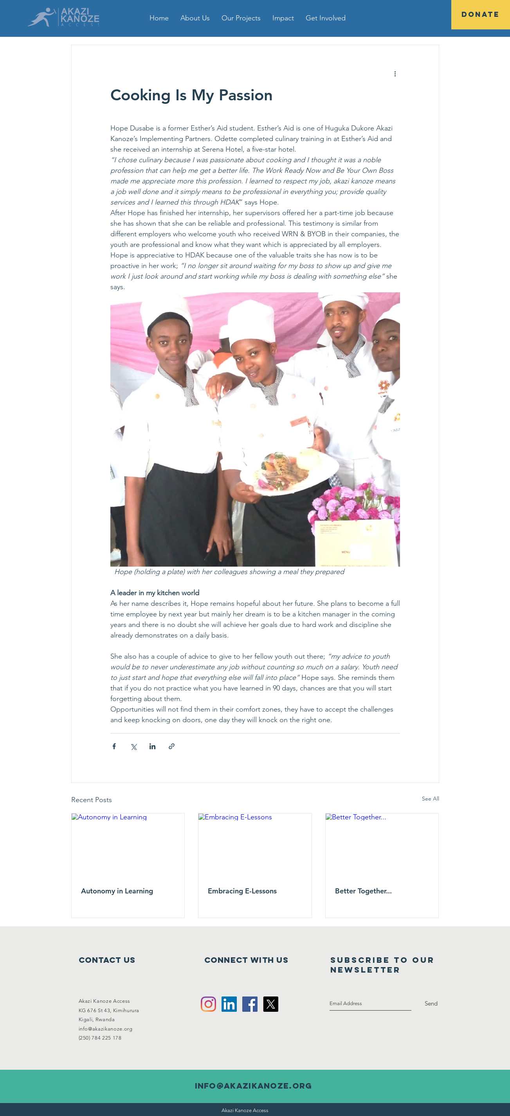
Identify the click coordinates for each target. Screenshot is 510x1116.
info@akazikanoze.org (106, 1029)
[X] (270, 1004)
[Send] (431, 1003)
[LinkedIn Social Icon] (229, 1004)
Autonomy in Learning (117, 890)
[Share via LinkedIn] (152, 746)
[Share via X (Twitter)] (133, 746)
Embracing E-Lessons (242, 890)
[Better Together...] (382, 845)
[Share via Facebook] (114, 746)
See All (430, 798)
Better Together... (363, 890)
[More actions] (395, 73)
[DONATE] (480, 14)
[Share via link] (171, 746)
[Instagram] (208, 1004)
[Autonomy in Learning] (128, 845)
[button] (195, 18)
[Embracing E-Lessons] (255, 845)
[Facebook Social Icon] (250, 1004)
